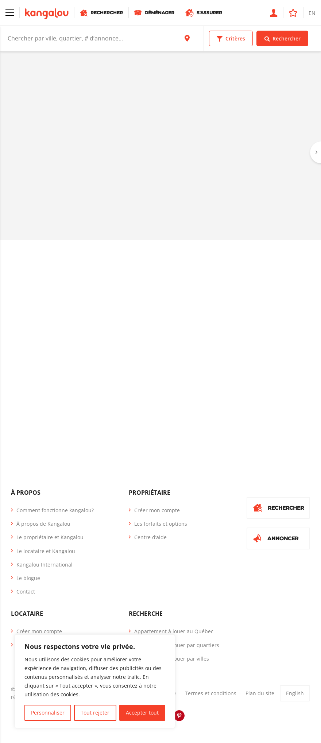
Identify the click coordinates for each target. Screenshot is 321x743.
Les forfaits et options (160, 523)
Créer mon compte (157, 510)
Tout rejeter (95, 712)
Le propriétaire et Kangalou (50, 537)
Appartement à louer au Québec (173, 631)
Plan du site (259, 693)
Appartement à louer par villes (171, 658)
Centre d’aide (150, 537)
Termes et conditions (210, 693)
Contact (25, 591)
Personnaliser (48, 712)
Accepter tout (142, 712)
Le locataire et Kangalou (45, 551)
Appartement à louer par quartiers (176, 645)
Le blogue (28, 578)
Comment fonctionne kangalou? (55, 510)
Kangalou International (44, 564)
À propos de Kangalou (43, 523)
